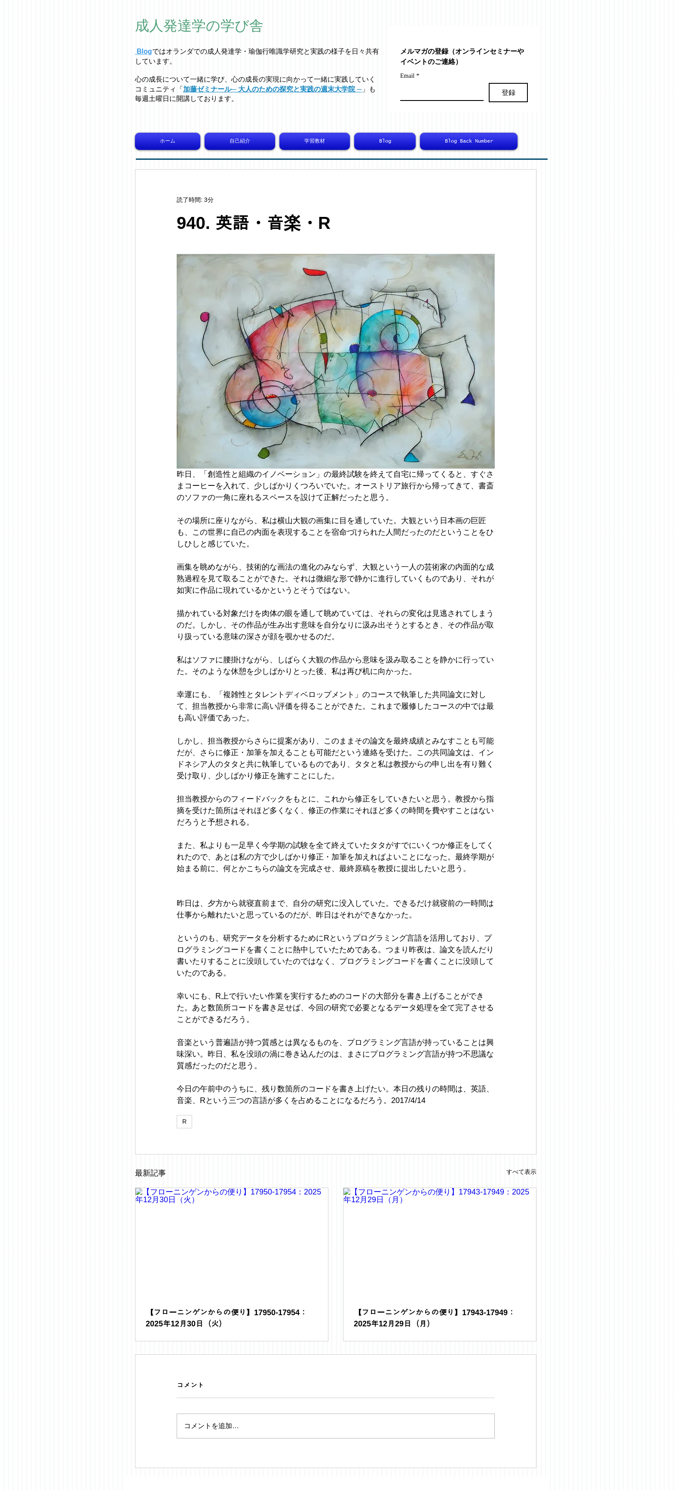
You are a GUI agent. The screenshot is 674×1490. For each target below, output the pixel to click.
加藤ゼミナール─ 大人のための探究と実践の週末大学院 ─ (272, 89)
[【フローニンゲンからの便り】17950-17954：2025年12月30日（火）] (231, 1242)
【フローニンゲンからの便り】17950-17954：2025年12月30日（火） (226, 1318)
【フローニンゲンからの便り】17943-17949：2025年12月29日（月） (434, 1318)
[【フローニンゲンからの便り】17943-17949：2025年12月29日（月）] (439, 1242)
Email (409, 75)
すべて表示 (521, 1171)
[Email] (439, 91)
